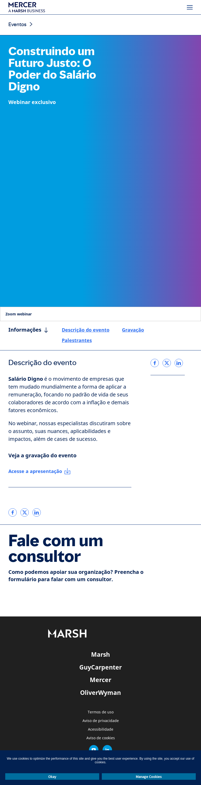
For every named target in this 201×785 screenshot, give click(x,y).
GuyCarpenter (100, 667)
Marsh (100, 654)
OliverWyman (100, 692)
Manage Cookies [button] (149, 776)
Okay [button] (52, 776)
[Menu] (190, 7)
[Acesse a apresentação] (39, 471)
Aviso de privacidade (100, 721)
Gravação (133, 329)
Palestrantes (77, 340)
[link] (12, 512)
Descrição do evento (85, 329)
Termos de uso (101, 712)
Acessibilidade (100, 729)
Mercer (100, 680)
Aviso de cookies (100, 738)
